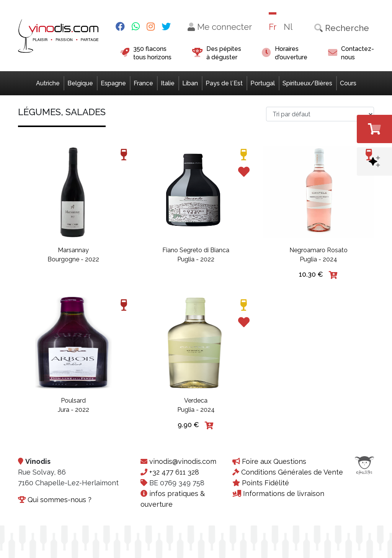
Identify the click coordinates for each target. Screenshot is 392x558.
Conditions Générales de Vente (292, 472)
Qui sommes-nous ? (59, 500)
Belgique (80, 83)
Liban (190, 83)
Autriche (48, 83)
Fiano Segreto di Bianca (195, 250)
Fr (272, 27)
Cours (348, 83)
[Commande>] (320, 114)
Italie (168, 83)
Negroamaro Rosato (318, 250)
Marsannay (73, 250)
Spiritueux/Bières (307, 83)
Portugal (262, 83)
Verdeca (195, 400)
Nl (288, 27)
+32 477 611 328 (174, 472)
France (143, 83)
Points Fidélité (265, 483)
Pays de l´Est (224, 83)
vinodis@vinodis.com (182, 461)
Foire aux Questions (274, 461)
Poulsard (73, 400)
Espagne (113, 83)
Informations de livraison (283, 493)
